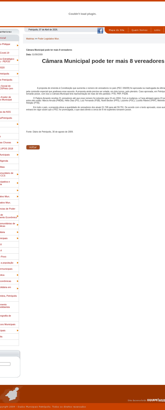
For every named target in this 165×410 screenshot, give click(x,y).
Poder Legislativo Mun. (49, 39)
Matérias (30, 39)
